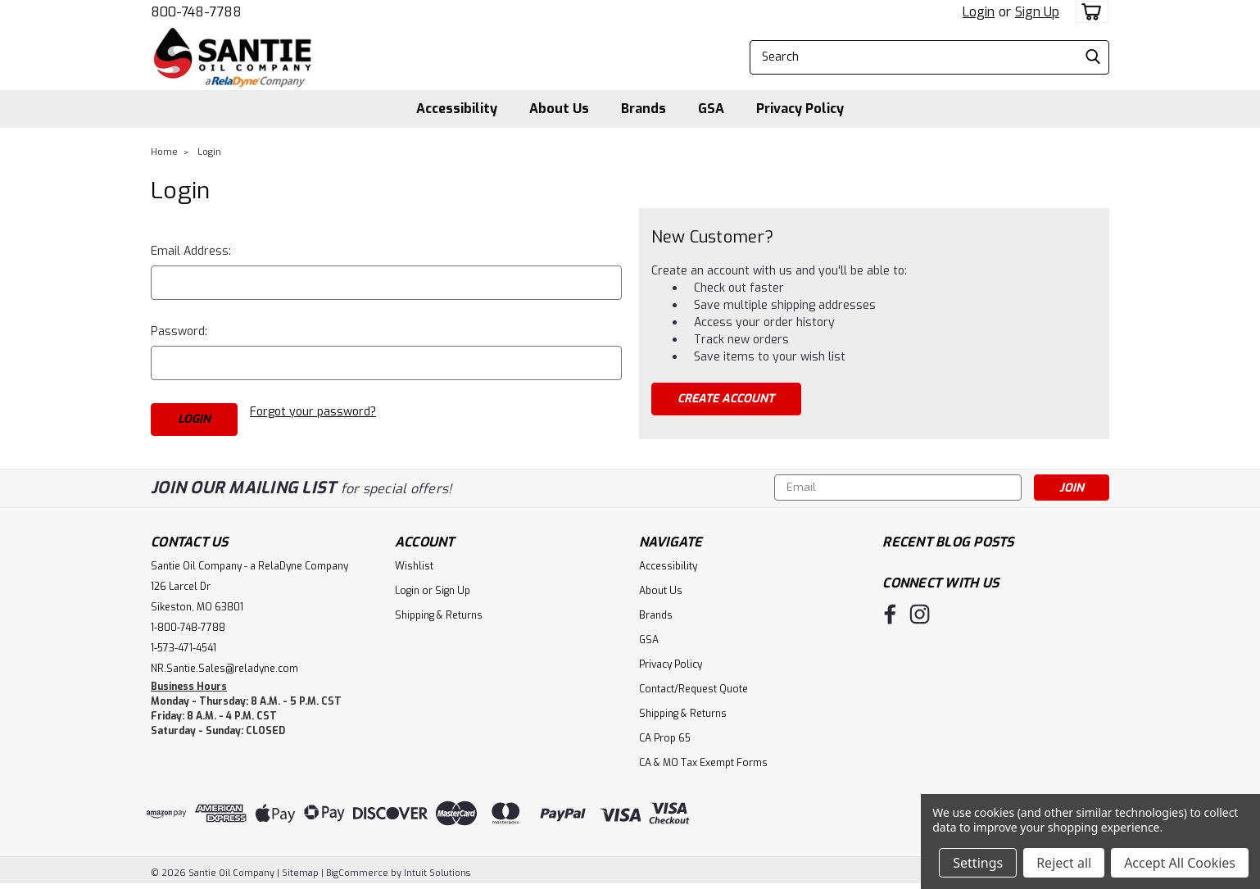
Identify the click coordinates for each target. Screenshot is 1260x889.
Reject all (1063, 863)
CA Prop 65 (665, 738)
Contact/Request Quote (693, 689)
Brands (643, 108)
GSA (711, 108)
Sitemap (300, 873)
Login (979, 11)
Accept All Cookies (1179, 863)
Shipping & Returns (439, 615)
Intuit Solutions (437, 873)
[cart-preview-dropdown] (1088, 12)
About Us (559, 108)
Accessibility (456, 108)
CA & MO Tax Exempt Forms (703, 762)
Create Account (726, 398)
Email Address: (191, 251)
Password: (179, 331)
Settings (978, 863)
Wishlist (414, 566)
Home (164, 152)
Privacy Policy (800, 108)
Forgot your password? (313, 412)
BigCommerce (357, 873)
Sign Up (1037, 11)
